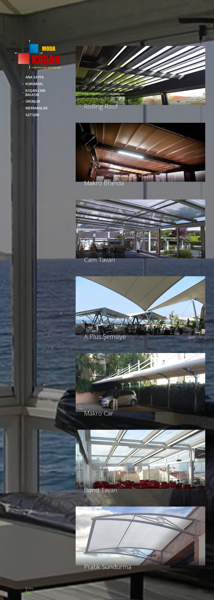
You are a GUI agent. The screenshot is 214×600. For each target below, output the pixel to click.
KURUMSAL (34, 84)
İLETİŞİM (32, 115)
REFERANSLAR (36, 108)
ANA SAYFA (34, 77)
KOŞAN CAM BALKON (35, 92)
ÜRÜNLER (32, 101)
